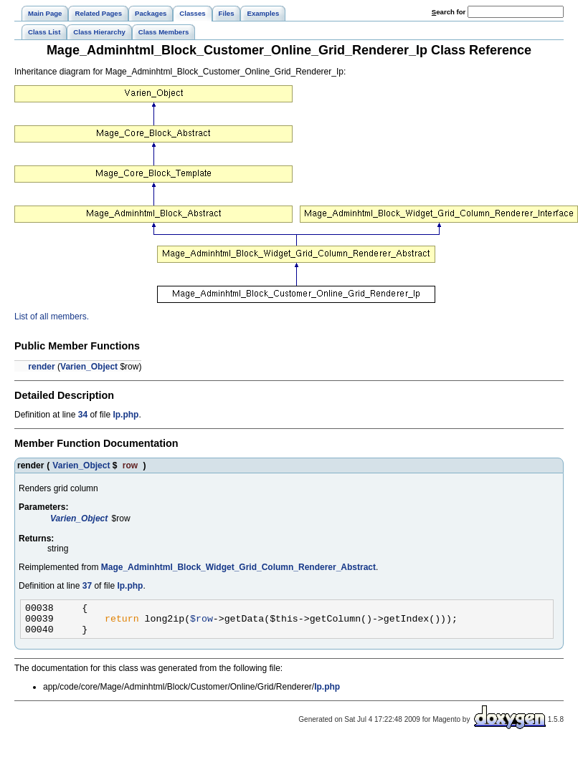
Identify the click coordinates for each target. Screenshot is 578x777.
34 (82, 415)
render (41, 367)
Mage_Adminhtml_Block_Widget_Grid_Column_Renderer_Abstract (238, 567)
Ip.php (125, 415)
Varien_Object (89, 367)
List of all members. (51, 317)
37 (87, 586)
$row (201, 622)
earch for (449, 12)
